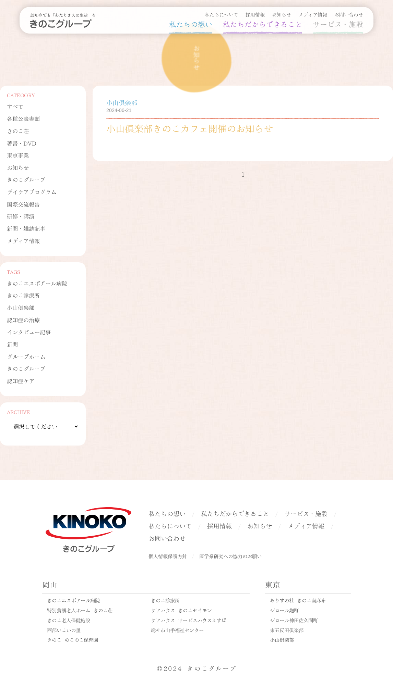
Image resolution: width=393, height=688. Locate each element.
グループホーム (26, 356)
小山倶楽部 (20, 307)
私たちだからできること (262, 24)
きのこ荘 (18, 130)
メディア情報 (312, 14)
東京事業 (18, 155)
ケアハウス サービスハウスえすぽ (188, 620)
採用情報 (255, 14)
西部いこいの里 (64, 630)
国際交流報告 (23, 204)
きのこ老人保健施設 (68, 620)
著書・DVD (21, 143)
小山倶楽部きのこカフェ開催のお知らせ (189, 127)
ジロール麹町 (284, 610)
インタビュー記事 (29, 331)
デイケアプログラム (31, 191)
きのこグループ (26, 179)
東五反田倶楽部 (286, 630)
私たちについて (221, 14)
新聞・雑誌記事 (26, 228)
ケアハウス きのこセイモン (181, 610)
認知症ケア (20, 380)
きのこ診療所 (23, 295)
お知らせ (281, 14)
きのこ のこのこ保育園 (72, 639)
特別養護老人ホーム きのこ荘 (79, 610)
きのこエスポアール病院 (37, 283)
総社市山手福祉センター (177, 630)
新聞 (12, 344)
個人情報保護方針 (167, 556)
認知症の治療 (23, 319)
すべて (15, 106)
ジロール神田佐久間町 (294, 620)
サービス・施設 (338, 24)
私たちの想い (190, 24)
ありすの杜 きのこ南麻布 (298, 600)
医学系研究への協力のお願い (230, 556)
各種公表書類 (23, 118)
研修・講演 (20, 216)
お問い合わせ (348, 14)
